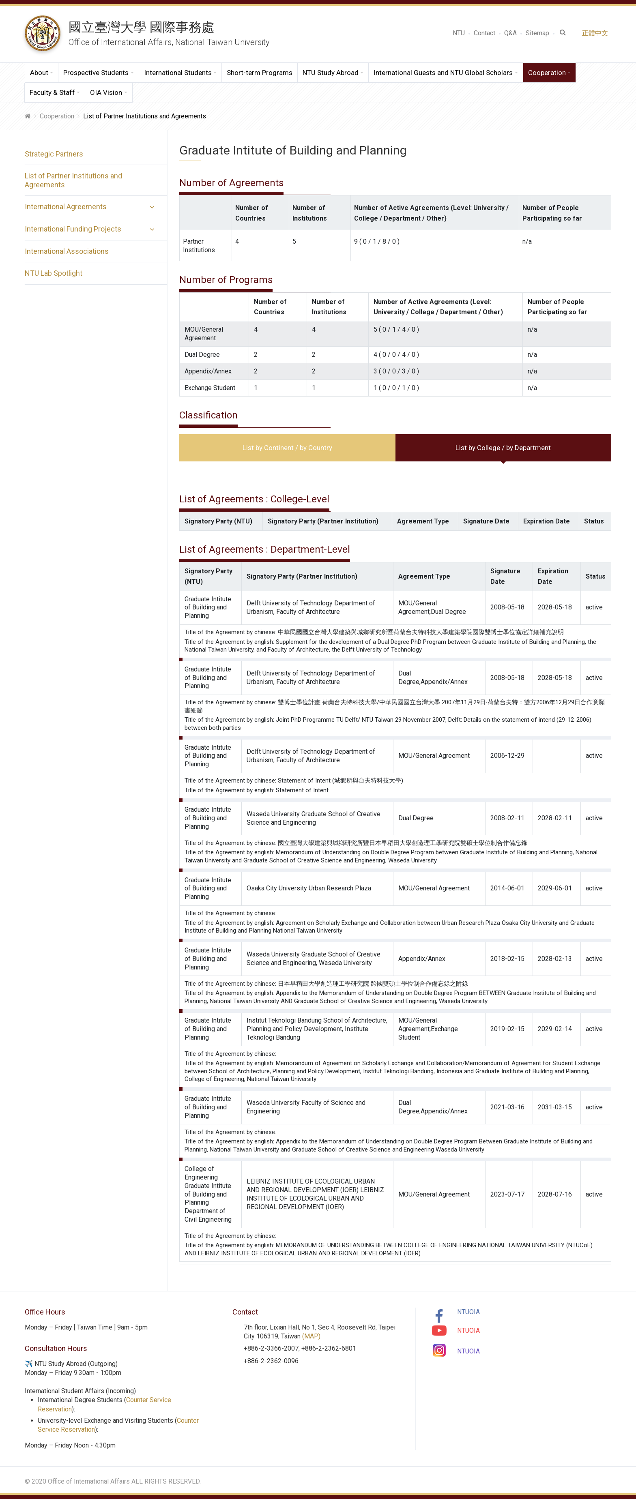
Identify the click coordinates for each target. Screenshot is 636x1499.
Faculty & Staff (52, 92)
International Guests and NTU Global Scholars (443, 73)
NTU (459, 33)
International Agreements (66, 206)
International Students (178, 73)
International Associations (67, 251)
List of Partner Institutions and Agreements (73, 180)
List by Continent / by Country (287, 448)
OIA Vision (106, 92)
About (39, 73)
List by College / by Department (503, 448)
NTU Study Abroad (331, 73)
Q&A (510, 33)
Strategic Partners (54, 154)
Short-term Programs (259, 73)
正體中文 (596, 33)
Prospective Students (96, 73)
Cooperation (547, 73)
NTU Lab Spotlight (53, 273)
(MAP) (311, 1336)
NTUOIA (468, 1312)
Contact (484, 33)
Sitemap (537, 33)
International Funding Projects (73, 229)
